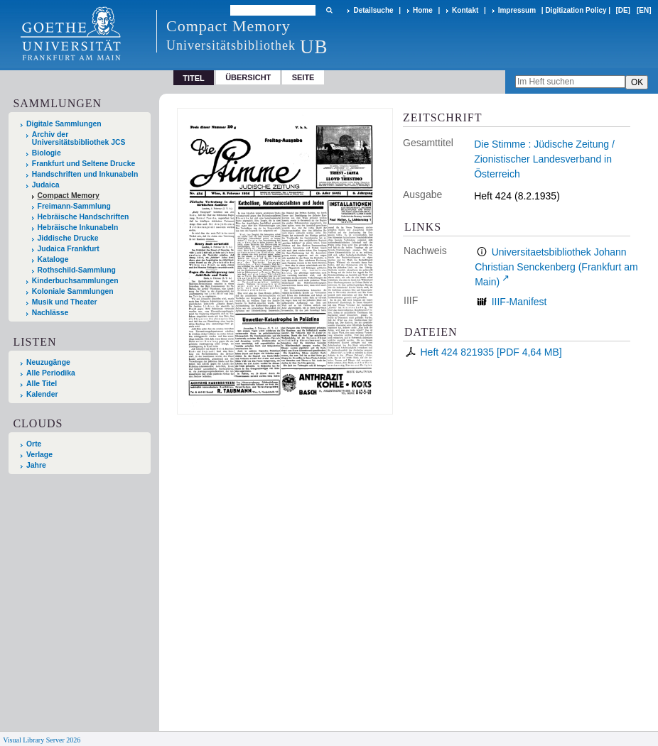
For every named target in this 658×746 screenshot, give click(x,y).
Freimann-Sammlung (74, 206)
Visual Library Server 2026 (41, 740)
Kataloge (53, 259)
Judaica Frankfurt (68, 249)
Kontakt (465, 10)
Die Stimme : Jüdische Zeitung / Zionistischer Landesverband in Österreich (544, 159)
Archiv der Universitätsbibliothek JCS (79, 138)
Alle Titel (41, 384)
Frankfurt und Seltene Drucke (84, 164)
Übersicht (248, 77)
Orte (33, 444)
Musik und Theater (64, 302)
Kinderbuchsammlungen (75, 281)
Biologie (46, 153)
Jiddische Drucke (68, 238)
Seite (303, 77)
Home (423, 10)
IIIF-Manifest (519, 301)
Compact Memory (68, 195)
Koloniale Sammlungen (73, 291)
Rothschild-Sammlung (77, 270)
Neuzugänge (48, 362)
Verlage (39, 455)
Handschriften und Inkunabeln (85, 174)
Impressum (517, 10)
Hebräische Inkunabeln (78, 227)
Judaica (46, 185)
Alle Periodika (50, 373)
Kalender (42, 394)
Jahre (36, 465)
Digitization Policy (575, 10)
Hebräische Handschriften (83, 217)
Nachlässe (50, 313)
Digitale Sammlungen (64, 124)
